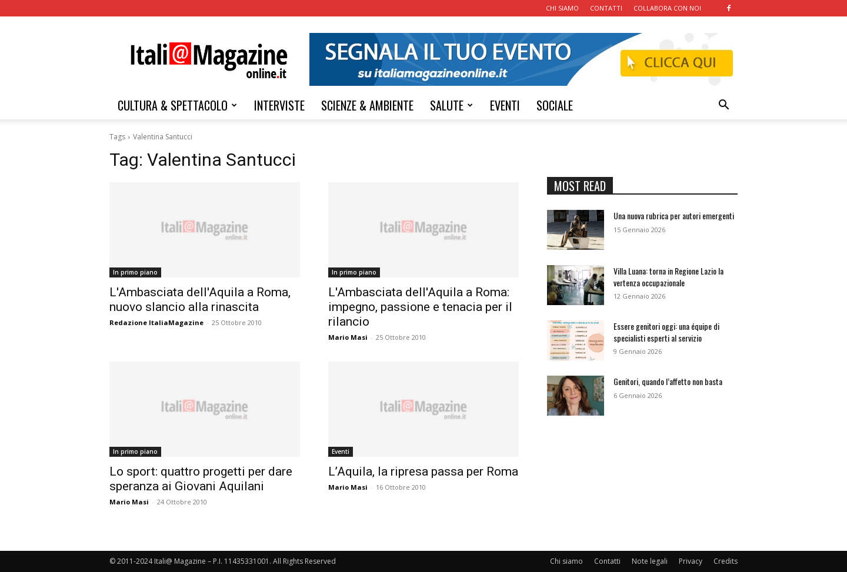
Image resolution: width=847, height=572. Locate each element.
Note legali (650, 561)
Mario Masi (348, 337)
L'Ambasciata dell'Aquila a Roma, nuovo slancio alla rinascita (200, 299)
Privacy (690, 561)
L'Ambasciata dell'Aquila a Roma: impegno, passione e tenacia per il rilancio (420, 307)
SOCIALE (554, 105)
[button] (723, 106)
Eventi (340, 451)
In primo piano (135, 272)
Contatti (607, 561)
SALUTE (451, 105)
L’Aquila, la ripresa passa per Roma (423, 471)
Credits (725, 561)
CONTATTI (606, 8)
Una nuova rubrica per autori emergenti (673, 215)
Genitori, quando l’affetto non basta (667, 381)
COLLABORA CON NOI (667, 8)
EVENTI (505, 105)
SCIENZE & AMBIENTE (367, 105)
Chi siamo (566, 561)
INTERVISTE (279, 105)
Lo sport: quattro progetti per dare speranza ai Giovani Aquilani (200, 478)
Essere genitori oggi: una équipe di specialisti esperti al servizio (666, 332)
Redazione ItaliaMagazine (156, 322)
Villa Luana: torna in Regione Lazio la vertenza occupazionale (668, 277)
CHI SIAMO (562, 8)
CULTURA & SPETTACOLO (177, 105)
